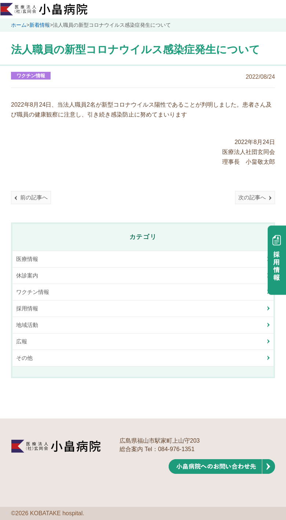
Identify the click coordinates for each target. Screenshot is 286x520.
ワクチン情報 (30, 75)
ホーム (18, 25)
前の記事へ (34, 197)
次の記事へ (252, 197)
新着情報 (39, 25)
